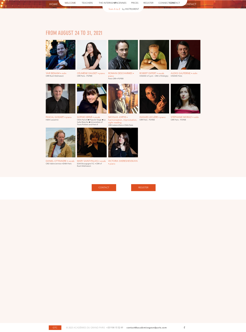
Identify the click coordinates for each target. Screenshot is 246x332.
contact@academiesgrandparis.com (147, 327)
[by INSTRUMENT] (130, 9)
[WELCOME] (70, 3)
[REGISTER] (148, 3)
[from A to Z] (114, 9)
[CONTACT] (174, 3)
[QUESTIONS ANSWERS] (156, 6)
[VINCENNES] (120, 3)
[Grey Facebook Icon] (184, 327)
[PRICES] (135, 3)
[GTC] (55, 327)
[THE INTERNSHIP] (107, 3)
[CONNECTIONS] (166, 3)
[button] (178, 6)
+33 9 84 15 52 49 (114, 327)
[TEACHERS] (87, 3)
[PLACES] (89, 6)
